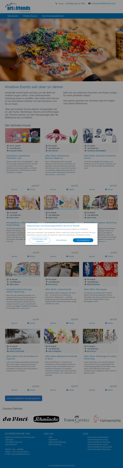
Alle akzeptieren (83, 240)
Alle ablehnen (61, 240)
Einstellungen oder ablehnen (40, 240)
